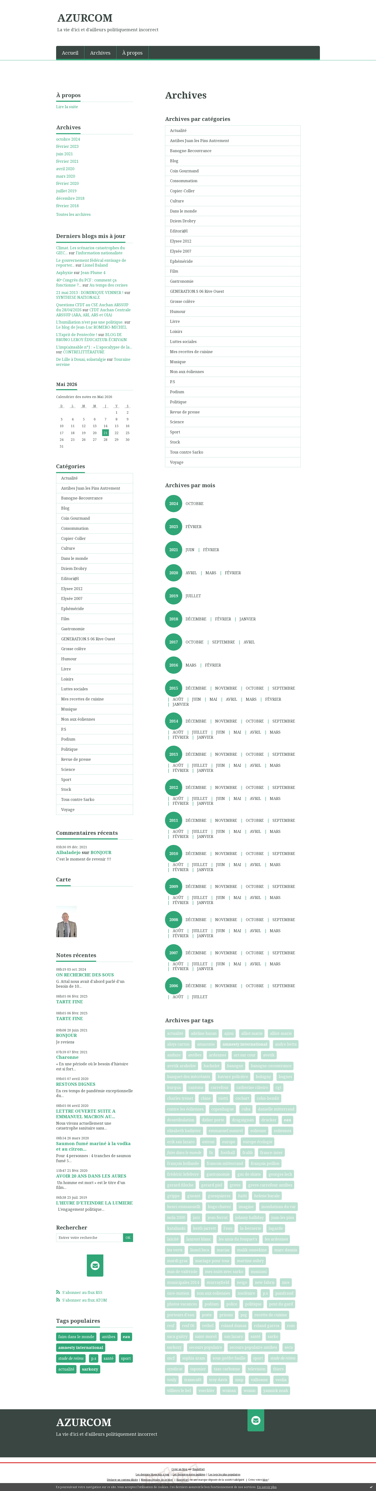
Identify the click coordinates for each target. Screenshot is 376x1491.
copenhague (222, 1109)
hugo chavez (219, 1206)
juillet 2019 (66, 190)
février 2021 (67, 161)
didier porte (213, 1120)
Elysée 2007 (71, 598)
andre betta (286, 1044)
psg (244, 1314)
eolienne (258, 1130)
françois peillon (265, 1163)
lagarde (276, 1228)
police (231, 1304)
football (228, 1152)
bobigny (263, 1076)
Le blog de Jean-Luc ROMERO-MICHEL (91, 327)
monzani (259, 1271)
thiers (278, 1369)
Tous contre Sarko (77, 799)
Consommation (74, 528)
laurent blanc (198, 1239)
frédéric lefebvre (183, 1174)
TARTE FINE (69, 1001)
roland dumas (234, 1325)
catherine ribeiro (252, 1087)
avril (191, 572)
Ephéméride (72, 608)
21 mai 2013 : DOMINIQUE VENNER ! (89, 292)
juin (190, 549)
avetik (269, 1055)
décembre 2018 (70, 198)
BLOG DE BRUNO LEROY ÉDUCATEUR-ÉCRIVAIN (91, 337)
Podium (68, 739)
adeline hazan (204, 1033)
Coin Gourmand (75, 518)
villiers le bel (179, 1390)
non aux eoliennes (213, 1293)
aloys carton (178, 1044)
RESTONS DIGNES (75, 1084)
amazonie (206, 1044)
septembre (223, 642)
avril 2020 (65, 168)
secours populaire (205, 1347)
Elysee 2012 (71, 588)
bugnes (285, 1076)
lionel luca (199, 1250)
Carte (63, 879)
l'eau (227, 1228)
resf (170, 1325)
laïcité (173, 1239)
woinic (250, 1390)
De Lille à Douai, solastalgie (81, 359)
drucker (268, 1120)
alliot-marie (281, 1033)
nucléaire (246, 1293)
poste (207, 1314)
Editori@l (70, 578)
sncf (171, 1358)
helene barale (267, 1195)
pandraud (284, 1293)
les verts (174, 1250)
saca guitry (177, 1336)
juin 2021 (64, 153)
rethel (207, 1325)
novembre (226, 688)
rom (291, 1325)
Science (68, 769)
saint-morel (206, 1336)
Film (65, 618)
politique (253, 1304)
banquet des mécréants (188, 1076)
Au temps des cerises (108, 285)
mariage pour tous (212, 1260)
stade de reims (70, 1358)
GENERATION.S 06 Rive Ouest (88, 639)
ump (239, 1379)
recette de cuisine (270, 1314)
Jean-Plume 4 (93, 272)
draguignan (243, 1120)
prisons (226, 1314)
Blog (65, 508)
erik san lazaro (180, 1141)
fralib (247, 1152)
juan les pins (282, 1217)
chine (206, 1098)
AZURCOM (84, 17)
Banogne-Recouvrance (82, 498)
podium (212, 1304)
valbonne (259, 1379)
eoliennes (282, 1130)
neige (242, 1282)
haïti (242, 1195)
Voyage (68, 809)
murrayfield (218, 1282)
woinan (229, 1390)
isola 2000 (176, 1217)
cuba (245, 1109)
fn (211, 1152)
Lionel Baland (95, 265)
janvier (248, 619)
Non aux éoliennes (78, 719)
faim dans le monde (76, 1336)
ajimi (229, 1033)
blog (265, 1479)
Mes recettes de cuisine (82, 699)
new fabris (265, 1282)
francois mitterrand (225, 1163)
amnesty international (80, 1347)
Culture (68, 548)
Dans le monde (74, 558)
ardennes (217, 1055)
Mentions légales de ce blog (157, 1479)
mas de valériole (182, 1271)
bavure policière (233, 1076)
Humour (69, 658)
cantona (195, 1087)
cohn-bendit (268, 1098)
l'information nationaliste (99, 253)
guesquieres (219, 1195)
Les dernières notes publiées (189, 1474)
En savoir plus (267, 1487)
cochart (242, 1098)
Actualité (69, 478)
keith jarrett (204, 1228)
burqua (174, 1087)
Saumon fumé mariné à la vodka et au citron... (93, 1146)
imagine (246, 1206)
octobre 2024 (68, 139)
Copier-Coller (73, 538)
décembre (196, 619)
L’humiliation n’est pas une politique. (89, 322)
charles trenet (180, 1098)
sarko (273, 1336)
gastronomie (218, 1174)
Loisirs (67, 679)
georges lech (280, 1174)
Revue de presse (76, 759)
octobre (195, 503)
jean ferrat (218, 1217)
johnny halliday (249, 1217)
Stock (66, 789)
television (256, 1369)
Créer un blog (179, 1469)
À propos (132, 53)
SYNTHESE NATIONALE (78, 297)
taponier (198, 1369)
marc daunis (285, 1250)
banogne (235, 1065)
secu (289, 1347)
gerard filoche (180, 1185)
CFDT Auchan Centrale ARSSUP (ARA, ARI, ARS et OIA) (93, 312)
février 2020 (67, 183)
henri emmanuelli (183, 1206)
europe (228, 1141)
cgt (278, 1087)
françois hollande (183, 1163)
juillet (193, 596)
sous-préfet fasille (229, 1358)
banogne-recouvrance (271, 1065)
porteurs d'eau (180, 1314)
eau (126, 1336)
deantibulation (180, 1120)
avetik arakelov (181, 1065)
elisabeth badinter (184, 1130)
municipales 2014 (183, 1282)
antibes (108, 1336)
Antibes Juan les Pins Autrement (90, 488)
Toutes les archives (73, 214)
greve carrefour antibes (270, 1185)
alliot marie (252, 1033)
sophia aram (193, 1358)
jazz (196, 1217)
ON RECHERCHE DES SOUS (85, 975)
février (193, 526)
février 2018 (67, 205)
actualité (66, 1369)
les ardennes (276, 1239)
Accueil (70, 53)
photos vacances (182, 1304)
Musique (69, 709)
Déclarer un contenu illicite (122, 1479)
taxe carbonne (227, 1369)
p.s (93, 1358)
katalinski (176, 1228)
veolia (281, 1379)
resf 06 (188, 1325)
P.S (63, 729)
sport (126, 1358)
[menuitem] (70, 52)
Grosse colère (73, 648)
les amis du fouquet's (238, 1239)
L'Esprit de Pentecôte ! (76, 334)
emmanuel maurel (226, 1130)
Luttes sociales (74, 689)
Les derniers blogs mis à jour (153, 1474)
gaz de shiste (249, 1174)
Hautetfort (199, 1469)
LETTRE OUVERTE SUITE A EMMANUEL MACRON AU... (86, 1113)
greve (235, 1185)
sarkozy (90, 1369)
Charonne (67, 1057)
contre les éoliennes (185, 1109)
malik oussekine (252, 1250)
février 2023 (67, 146)
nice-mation (178, 1293)
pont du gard (281, 1304)
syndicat (174, 1369)
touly (171, 1379)
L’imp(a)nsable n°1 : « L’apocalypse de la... (94, 347)
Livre (66, 669)
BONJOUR (101, 852)
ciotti (223, 1098)
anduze (174, 1055)
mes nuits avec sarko (224, 1271)
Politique (69, 749)
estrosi (208, 1141)
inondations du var (278, 1206)
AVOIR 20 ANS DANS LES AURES (91, 1176)
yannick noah (275, 1390)
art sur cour (245, 1055)
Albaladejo (68, 852)
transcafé (192, 1379)
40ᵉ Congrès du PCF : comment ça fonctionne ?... (86, 282)
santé (108, 1358)
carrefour (220, 1087)
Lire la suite (67, 106)
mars (211, 572)
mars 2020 (65, 176)
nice (286, 1282)
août (178, 699)
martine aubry (250, 1260)
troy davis (218, 1379)
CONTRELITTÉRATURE (84, 352)
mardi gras (177, 1260)
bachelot (211, 1065)
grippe (173, 1195)
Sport (66, 779)
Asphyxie (64, 272)
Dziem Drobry (74, 568)
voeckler (207, 1390)
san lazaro (233, 1336)
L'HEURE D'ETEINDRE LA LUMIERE (94, 1203)
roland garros (266, 1325)
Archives (100, 53)
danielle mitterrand (276, 1109)
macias (223, 1250)
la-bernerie (250, 1228)
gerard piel (211, 1185)
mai (213, 699)
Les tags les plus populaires (224, 1474)
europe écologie (257, 1141)
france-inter (271, 1152)
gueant (193, 1195)
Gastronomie (73, 628)
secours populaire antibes (253, 1347)
